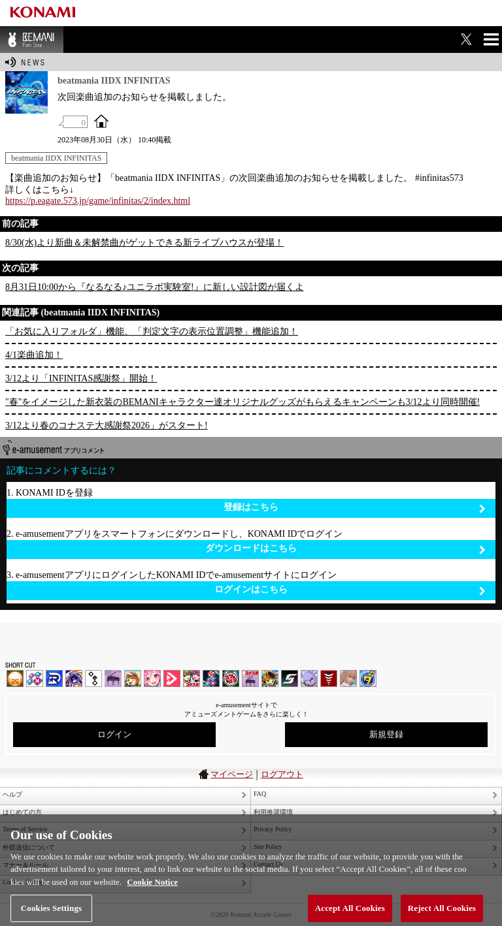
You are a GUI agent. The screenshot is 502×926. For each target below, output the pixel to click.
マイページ (231, 774)
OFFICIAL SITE (101, 121)
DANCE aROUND (171, 678)
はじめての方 (22, 812)
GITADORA (73, 678)
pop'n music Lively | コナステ (269, 678)
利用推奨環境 (273, 812)
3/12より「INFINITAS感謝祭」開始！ (81, 378)
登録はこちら (355, 507)
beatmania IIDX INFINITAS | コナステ (191, 678)
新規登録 (386, 734)
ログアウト (282, 774)
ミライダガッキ (368, 678)
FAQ (260, 793)
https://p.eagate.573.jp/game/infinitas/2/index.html (97, 201)
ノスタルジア (113, 678)
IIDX (15, 678)
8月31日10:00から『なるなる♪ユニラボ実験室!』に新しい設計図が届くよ (154, 287)
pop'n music (132, 678)
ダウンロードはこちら (345, 548)
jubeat (93, 678)
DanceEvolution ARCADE (348, 678)
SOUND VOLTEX (152, 678)
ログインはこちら (350, 590)
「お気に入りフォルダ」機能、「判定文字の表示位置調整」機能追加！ (151, 331)
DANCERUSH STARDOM (54, 678)
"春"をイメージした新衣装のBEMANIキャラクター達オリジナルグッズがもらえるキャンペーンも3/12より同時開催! (242, 402)
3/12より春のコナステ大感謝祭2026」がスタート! (106, 425)
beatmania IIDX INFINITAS (56, 158)
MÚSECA (328, 678)
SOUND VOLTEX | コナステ (289, 678)
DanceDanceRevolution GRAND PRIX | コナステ (211, 678)
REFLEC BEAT (309, 678)
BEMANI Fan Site (31, 39)
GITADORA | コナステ (230, 678)
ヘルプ (12, 794)
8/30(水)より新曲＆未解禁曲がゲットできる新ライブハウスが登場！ (144, 242)
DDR (34, 678)
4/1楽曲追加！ (34, 355)
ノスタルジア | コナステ (250, 678)
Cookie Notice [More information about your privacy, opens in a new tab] (152, 887)
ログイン (114, 734)
